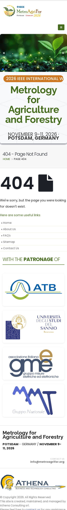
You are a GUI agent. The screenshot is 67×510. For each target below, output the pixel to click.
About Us (9, 229)
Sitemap (9, 242)
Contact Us (11, 248)
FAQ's (6, 235)
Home (7, 223)
